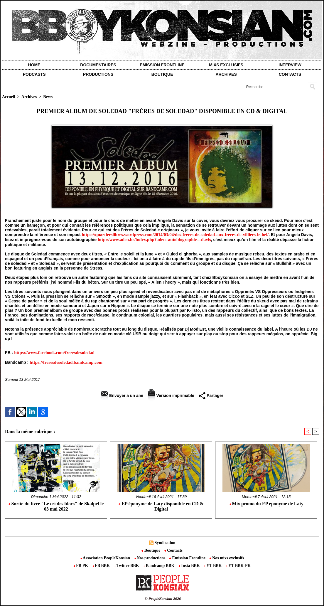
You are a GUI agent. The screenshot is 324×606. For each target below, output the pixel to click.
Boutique (162, 74)
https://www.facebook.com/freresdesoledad (54, 352)
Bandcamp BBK (159, 565)
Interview (290, 65)
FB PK (81, 565)
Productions (98, 74)
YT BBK (213, 565)
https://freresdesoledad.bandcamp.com (66, 362)
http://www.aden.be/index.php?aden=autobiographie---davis (154, 239)
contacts (290, 74)
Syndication (164, 543)
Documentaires (98, 65)
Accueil (8, 97)
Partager (211, 395)
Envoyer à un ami (122, 395)
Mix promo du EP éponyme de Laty (266, 503)
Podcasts (34, 74)
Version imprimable (171, 395)
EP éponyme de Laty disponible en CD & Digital (161, 506)
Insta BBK (189, 565)
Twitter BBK (127, 565)
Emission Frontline (162, 65)
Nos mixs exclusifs (227, 558)
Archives (226, 74)
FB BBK (101, 565)
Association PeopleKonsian (105, 558)
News (48, 97)
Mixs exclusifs (226, 65)
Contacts (173, 550)
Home (34, 65)
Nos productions (150, 558)
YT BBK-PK (238, 565)
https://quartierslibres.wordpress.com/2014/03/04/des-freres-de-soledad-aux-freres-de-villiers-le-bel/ (175, 234)
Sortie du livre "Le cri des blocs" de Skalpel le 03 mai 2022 (56, 506)
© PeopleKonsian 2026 (163, 598)
